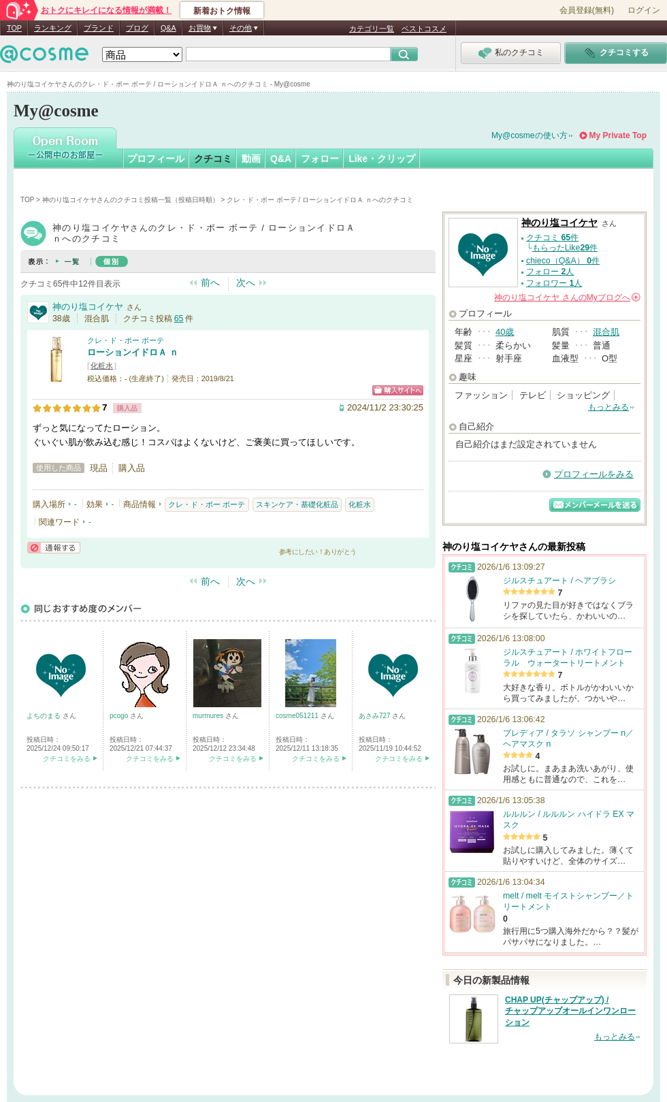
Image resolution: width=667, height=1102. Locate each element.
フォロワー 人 (554, 283)
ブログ (137, 28)
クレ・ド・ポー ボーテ (125, 340)
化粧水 (102, 365)
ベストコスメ (424, 29)
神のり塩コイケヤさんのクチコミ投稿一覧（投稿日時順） (130, 200)
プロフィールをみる (594, 474)
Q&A (168, 28)
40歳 (504, 332)
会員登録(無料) (586, 10)
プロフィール (155, 158)
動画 (251, 158)
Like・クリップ (381, 158)
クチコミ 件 (552, 237)
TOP (14, 28)
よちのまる (45, 715)
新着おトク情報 (221, 11)
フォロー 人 (550, 271)
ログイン (644, 10)
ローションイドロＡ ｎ (132, 352)
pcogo (120, 715)
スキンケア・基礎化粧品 (297, 504)
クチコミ (213, 158)
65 (179, 318)
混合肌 (606, 332)
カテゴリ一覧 (371, 29)
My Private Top (618, 135)
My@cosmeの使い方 (529, 135)
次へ (245, 282)
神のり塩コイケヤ (87, 307)
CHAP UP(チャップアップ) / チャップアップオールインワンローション (570, 1011)
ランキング (52, 28)
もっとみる (608, 407)
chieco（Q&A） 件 (563, 260)
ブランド (99, 28)
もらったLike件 (565, 248)
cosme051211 (298, 715)
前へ (210, 282)
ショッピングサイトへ (397, 390)
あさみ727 (375, 715)
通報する (53, 547)
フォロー (320, 158)
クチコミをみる (67, 758)
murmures (209, 715)
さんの (567, 297)
